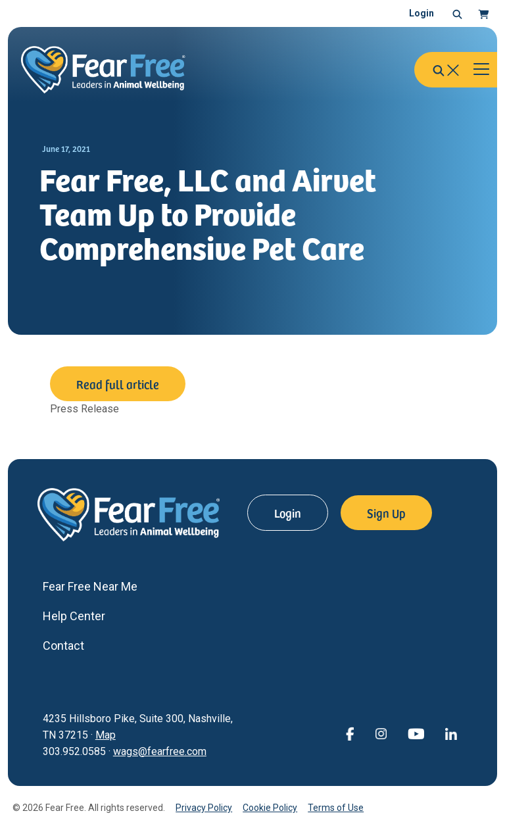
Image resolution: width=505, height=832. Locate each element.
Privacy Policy (204, 807)
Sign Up (386, 512)
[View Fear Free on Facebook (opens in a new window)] (349, 733)
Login (421, 13)
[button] (457, 14)
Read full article (117, 384)
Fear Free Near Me (90, 586)
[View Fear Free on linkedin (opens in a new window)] (451, 733)
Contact (63, 645)
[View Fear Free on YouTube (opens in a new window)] (416, 733)
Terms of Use (336, 807)
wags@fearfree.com (159, 751)
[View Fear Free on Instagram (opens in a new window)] (380, 733)
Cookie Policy (270, 807)
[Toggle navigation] (481, 69)
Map (105, 735)
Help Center (74, 616)
